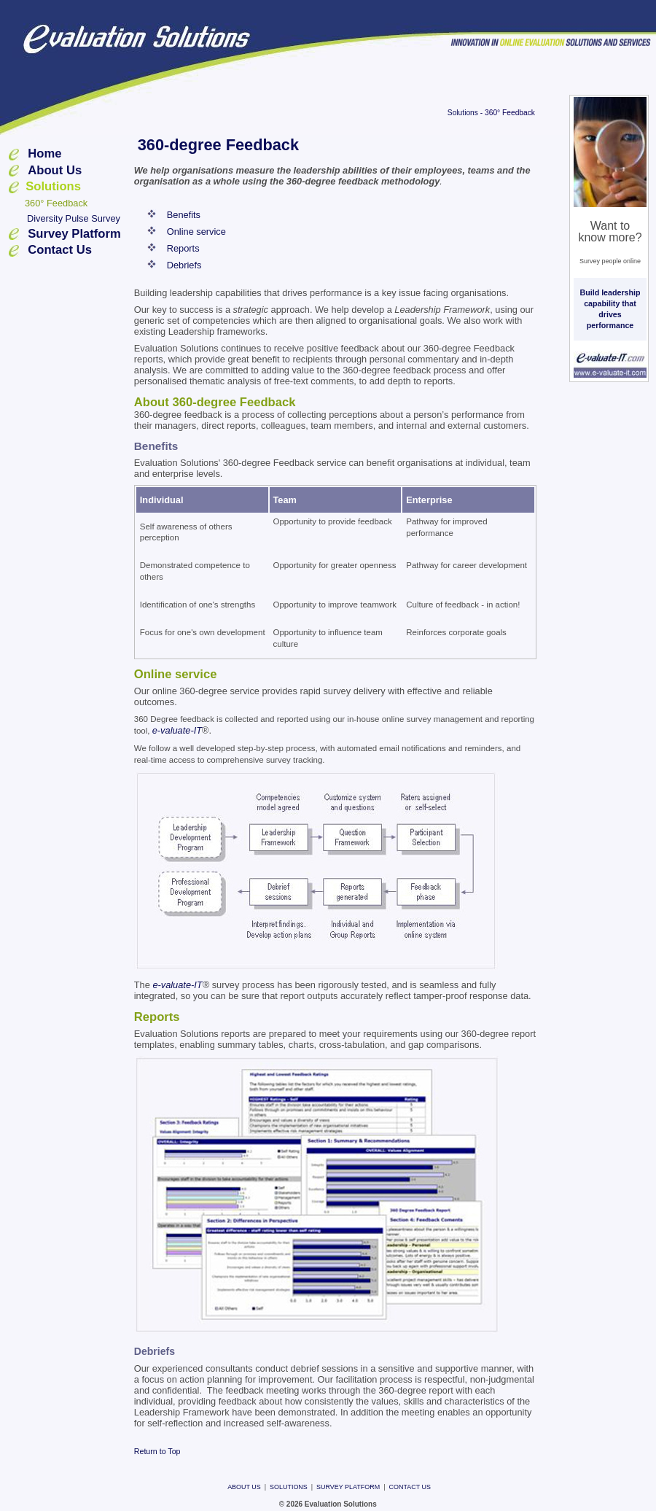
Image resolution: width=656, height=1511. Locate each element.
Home (44, 153)
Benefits (183, 214)
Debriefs (184, 265)
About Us (55, 170)
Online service (196, 231)
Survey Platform (74, 234)
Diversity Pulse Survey (73, 218)
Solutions (463, 113)
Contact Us (60, 250)
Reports (183, 248)
